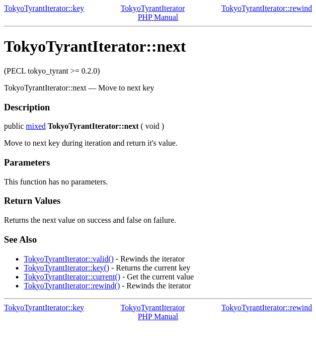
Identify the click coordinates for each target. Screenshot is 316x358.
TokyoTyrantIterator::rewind (266, 8)
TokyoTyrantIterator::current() (72, 276)
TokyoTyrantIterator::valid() (69, 259)
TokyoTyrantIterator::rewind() (72, 285)
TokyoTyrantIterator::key (44, 8)
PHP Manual (158, 17)
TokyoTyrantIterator (153, 8)
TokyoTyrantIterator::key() (66, 268)
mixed (36, 126)
